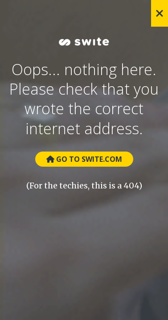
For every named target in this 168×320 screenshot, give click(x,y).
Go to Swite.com (84, 159)
